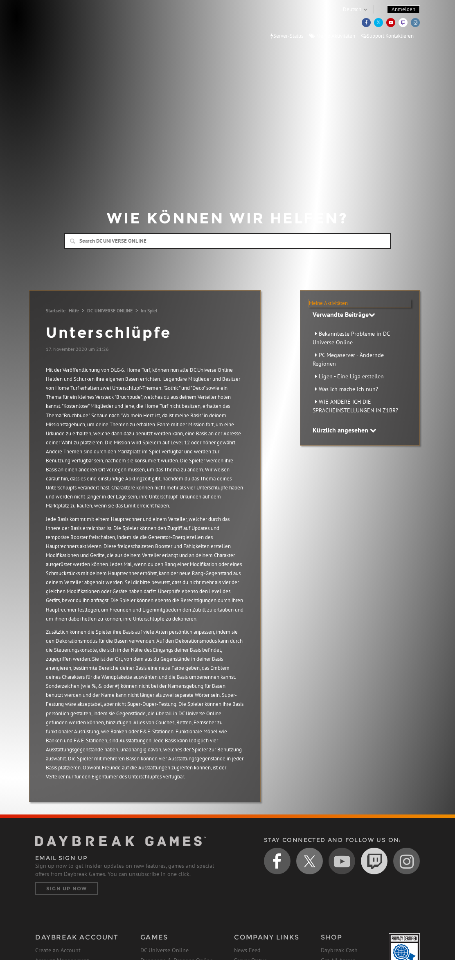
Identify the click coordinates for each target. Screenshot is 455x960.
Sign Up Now (66, 888)
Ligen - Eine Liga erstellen (351, 376)
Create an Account (58, 950)
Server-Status (286, 35)
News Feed (247, 950)
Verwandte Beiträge (344, 314)
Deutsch (352, 9)
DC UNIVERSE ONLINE (110, 310)
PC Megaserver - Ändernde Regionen (348, 359)
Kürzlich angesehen (344, 430)
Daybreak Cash (339, 950)
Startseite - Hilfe (62, 310)
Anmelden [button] (403, 9)
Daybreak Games (72, 23)
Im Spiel (149, 310)
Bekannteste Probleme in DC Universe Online (351, 338)
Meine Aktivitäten (332, 35)
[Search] (227, 241)
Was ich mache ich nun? (348, 389)
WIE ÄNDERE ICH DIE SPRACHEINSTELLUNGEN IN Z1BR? (355, 406)
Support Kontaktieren (387, 35)
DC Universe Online (164, 950)
